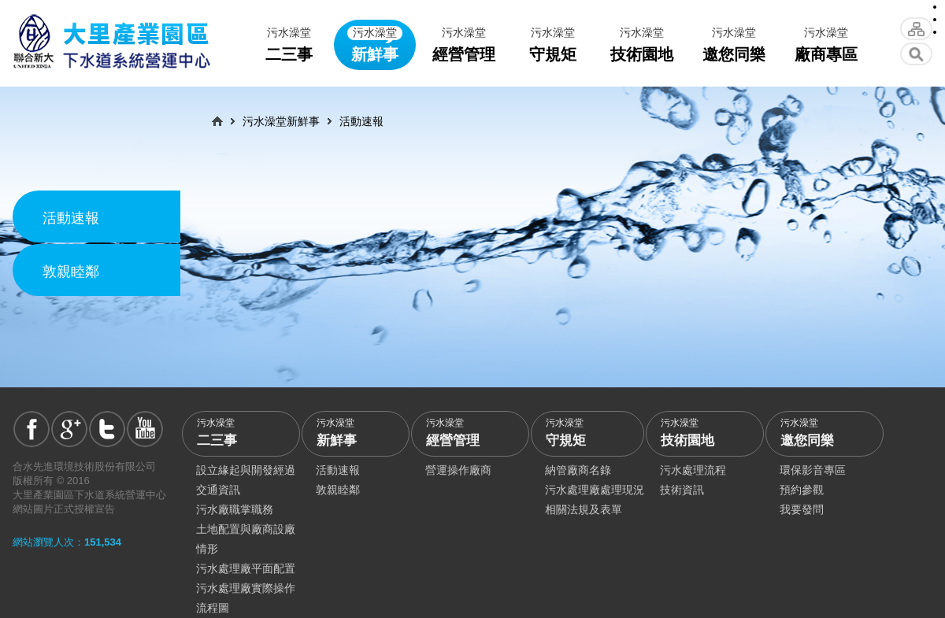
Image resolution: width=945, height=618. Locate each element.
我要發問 (802, 509)
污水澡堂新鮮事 (281, 121)
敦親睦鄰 (71, 271)
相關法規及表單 (583, 509)
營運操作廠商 (458, 470)
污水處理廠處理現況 (594, 489)
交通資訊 (218, 489)
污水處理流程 (693, 470)
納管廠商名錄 (578, 470)
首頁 (217, 121)
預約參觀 (802, 489)
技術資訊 (682, 489)
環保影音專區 (813, 470)
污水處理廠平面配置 (245, 568)
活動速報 (71, 218)
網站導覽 (916, 28)
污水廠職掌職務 (234, 509)
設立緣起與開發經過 (245, 470)
